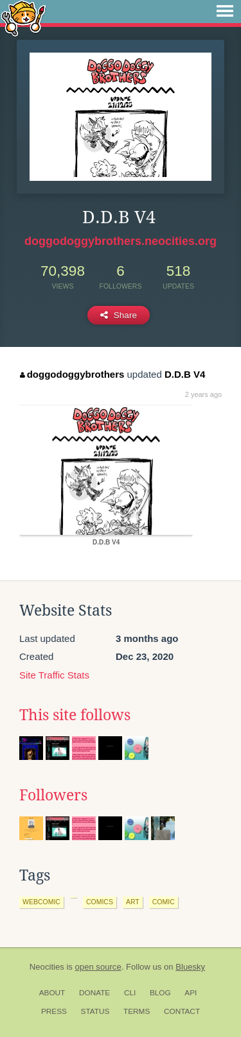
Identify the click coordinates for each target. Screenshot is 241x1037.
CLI (130, 992)
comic (163, 902)
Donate (94, 992)
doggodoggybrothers (72, 374)
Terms (136, 1011)
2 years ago (203, 394)
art (132, 902)
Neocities (47, 967)
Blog (160, 992)
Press (54, 1011)
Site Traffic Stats (54, 675)
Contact (182, 1011)
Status (95, 1011)
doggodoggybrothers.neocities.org (120, 241)
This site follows (74, 715)
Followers (53, 795)
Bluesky (190, 967)
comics (99, 902)
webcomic (41, 902)
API (190, 992)
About (52, 992)
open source (98, 967)
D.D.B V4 (185, 374)
